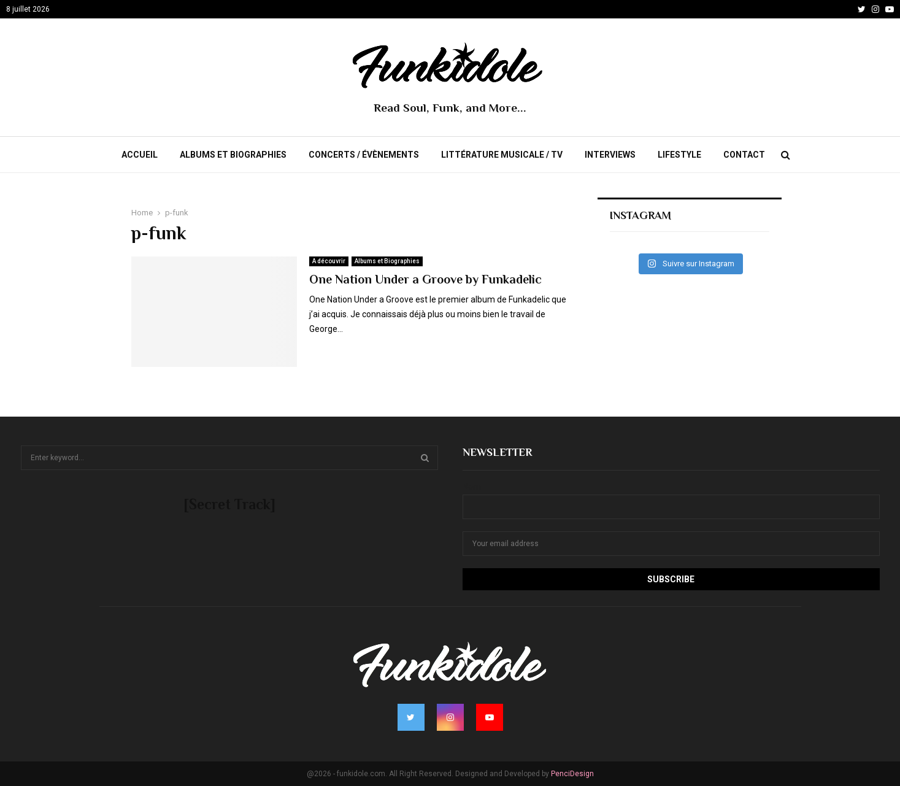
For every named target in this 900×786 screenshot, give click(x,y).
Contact (744, 155)
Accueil (139, 155)
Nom (472, 486)
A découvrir (328, 261)
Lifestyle (679, 155)
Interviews (610, 155)
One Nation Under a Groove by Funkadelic (425, 279)
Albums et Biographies (233, 155)
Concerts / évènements (364, 155)
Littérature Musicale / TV (502, 155)
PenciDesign (572, 773)
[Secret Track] (229, 504)
